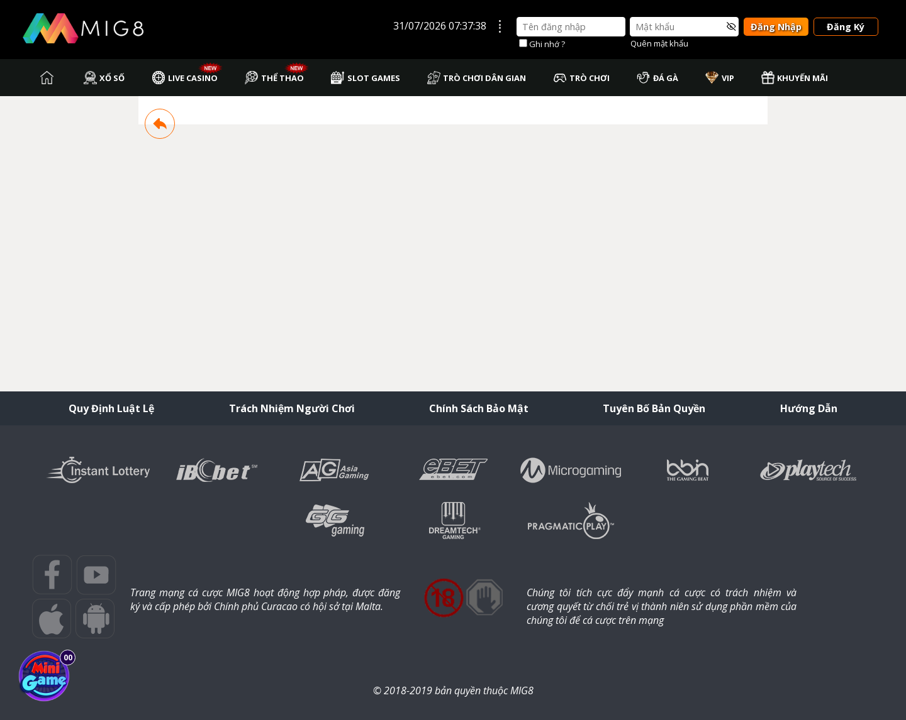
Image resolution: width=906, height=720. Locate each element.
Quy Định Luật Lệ (111, 408)
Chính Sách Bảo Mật (478, 408)
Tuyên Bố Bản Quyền (654, 408)
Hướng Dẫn (808, 408)
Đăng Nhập (776, 27)
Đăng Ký (845, 27)
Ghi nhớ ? (547, 44)
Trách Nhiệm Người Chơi (292, 408)
